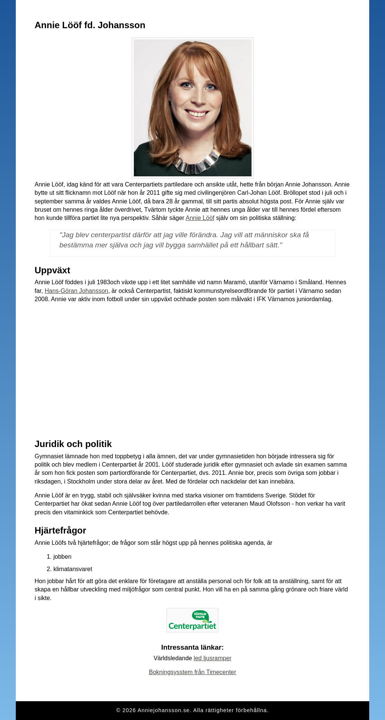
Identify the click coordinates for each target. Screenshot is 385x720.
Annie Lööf (200, 218)
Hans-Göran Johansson (76, 291)
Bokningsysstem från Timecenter (192, 672)
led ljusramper (212, 658)
